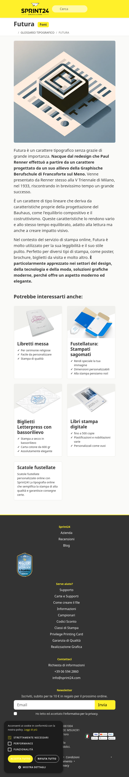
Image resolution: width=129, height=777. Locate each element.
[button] (10, 738)
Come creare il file (64, 602)
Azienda (64, 533)
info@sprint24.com (64, 678)
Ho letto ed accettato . (66, 714)
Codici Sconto (64, 621)
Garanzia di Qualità (64, 640)
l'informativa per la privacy (80, 714)
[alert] (33, 747)
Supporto (64, 590)
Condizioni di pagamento (66, 759)
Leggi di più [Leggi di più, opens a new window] (30, 729)
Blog (64, 545)
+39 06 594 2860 (64, 671)
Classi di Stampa (64, 628)
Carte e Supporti (64, 596)
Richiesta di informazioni (64, 665)
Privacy (64, 765)
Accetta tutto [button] (20, 758)
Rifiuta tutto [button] (47, 758)
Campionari (64, 615)
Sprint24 (35, 10)
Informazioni (64, 609)
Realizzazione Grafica (64, 647)
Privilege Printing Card (64, 634)
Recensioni (64, 539)
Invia (105, 704)
